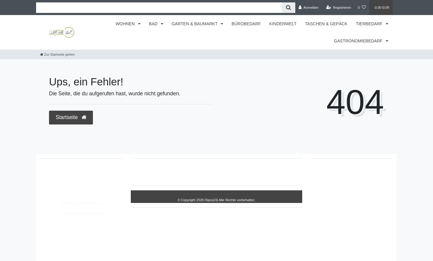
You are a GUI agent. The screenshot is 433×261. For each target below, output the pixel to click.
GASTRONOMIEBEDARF (359, 40)
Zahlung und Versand (81, 203)
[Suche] (288, 7)
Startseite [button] (71, 117)
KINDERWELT (283, 23)
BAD (154, 23)
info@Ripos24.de (63, 186)
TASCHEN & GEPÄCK (326, 23)
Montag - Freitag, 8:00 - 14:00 (75, 192)
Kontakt (281, 172)
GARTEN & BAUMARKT (195, 23)
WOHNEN (125, 23)
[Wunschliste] (362, 7)
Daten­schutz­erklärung (227, 172)
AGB (261, 172)
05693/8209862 (61, 179)
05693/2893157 (61, 173)
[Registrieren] (339, 7)
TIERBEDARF (370, 23)
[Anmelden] (308, 7)
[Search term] (159, 7)
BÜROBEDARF (246, 23)
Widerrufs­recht (155, 172)
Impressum (188, 172)
